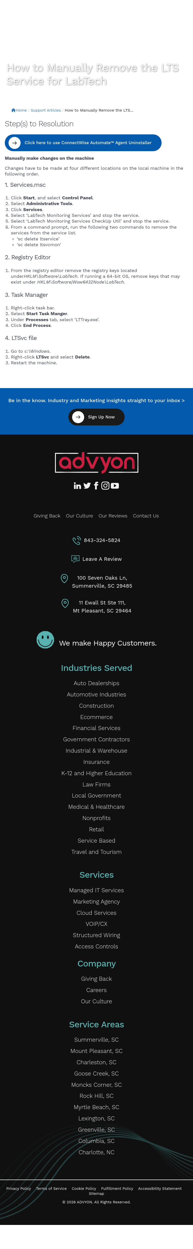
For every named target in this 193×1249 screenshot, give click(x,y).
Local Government (96, 802)
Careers (96, 1006)
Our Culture (79, 516)
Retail (96, 838)
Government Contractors (96, 743)
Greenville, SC (96, 1152)
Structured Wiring (96, 949)
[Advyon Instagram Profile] (105, 485)
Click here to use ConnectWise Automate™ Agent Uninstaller (89, 142)
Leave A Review (102, 559)
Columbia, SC (96, 1164)
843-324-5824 (102, 540)
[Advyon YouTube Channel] (114, 485)
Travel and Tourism (96, 862)
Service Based (96, 850)
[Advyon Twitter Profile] (87, 485)
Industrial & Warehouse (96, 755)
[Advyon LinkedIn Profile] (78, 485)
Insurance (96, 767)
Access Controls (96, 960)
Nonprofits (96, 826)
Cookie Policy (84, 1213)
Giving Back (47, 516)
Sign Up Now (101, 416)
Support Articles (47, 110)
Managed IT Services (96, 901)
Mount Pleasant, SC (96, 1069)
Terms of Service (51, 1213)
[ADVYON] (29, 14)
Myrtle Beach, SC (96, 1128)
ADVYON (84, 1226)
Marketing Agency (96, 913)
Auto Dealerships (96, 683)
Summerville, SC (96, 1056)
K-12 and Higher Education (96, 778)
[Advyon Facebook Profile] (96, 485)
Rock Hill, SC (96, 1116)
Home (19, 110)
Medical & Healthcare (96, 814)
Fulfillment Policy (117, 1213)
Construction (97, 707)
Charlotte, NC (96, 1176)
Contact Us (146, 516)
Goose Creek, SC (96, 1092)
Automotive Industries (96, 695)
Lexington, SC (96, 1140)
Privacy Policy (18, 1213)
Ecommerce (96, 719)
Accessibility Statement (160, 1213)
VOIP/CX (96, 937)
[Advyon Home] (96, 463)
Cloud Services (96, 925)
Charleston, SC (96, 1080)
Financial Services (96, 731)
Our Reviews (113, 516)
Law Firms (96, 790)
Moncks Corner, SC (96, 1104)
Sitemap (96, 1217)
